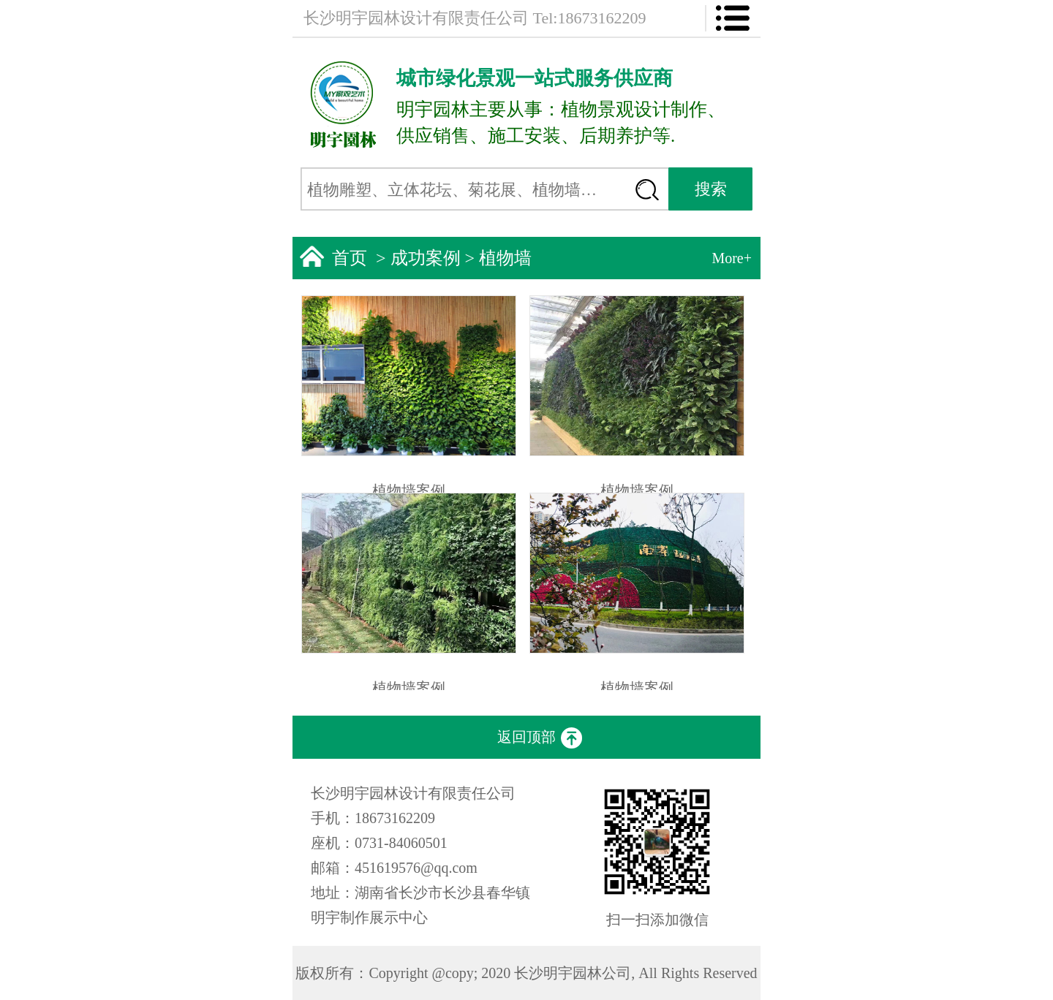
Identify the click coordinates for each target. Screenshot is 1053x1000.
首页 (349, 258)
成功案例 (425, 258)
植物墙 (505, 258)
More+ (732, 258)
